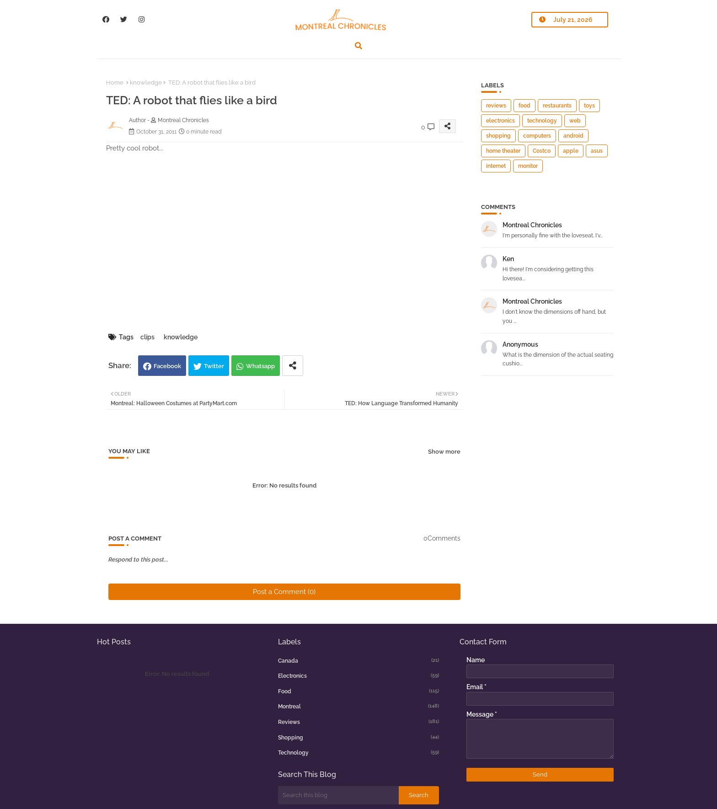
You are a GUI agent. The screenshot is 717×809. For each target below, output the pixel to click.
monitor (528, 166)
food (524, 105)
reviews (496, 105)
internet (496, 166)
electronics (500, 121)
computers (537, 136)
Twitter (214, 366)
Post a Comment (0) (284, 592)
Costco (542, 151)
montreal (358, 706)
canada (358, 660)
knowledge (146, 82)
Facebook (167, 366)
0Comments (441, 538)
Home (114, 82)
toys (589, 105)
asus (597, 151)
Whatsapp (260, 366)
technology (542, 121)
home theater (503, 151)
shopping (498, 136)
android (573, 136)
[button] (358, 46)
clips (147, 337)
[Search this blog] (338, 795)
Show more (444, 451)
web (575, 121)
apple (570, 151)
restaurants (557, 105)
